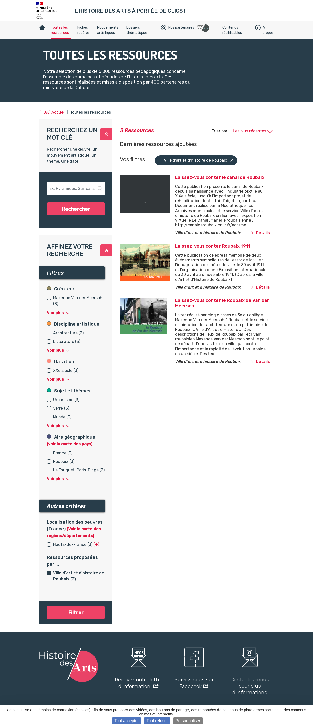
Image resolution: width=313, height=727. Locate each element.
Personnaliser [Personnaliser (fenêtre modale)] (188, 721)
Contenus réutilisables (232, 30)
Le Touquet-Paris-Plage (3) (79, 470)
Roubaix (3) (63, 461)
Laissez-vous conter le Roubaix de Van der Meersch (222, 303)
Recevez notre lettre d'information (138, 682)
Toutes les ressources (60, 30)
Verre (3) (61, 408)
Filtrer (76, 613)
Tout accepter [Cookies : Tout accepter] (126, 721)
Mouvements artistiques (107, 30)
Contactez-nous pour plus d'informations (249, 685)
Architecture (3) (68, 333)
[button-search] (76, 188)
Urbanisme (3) (66, 399)
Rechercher (75, 209)
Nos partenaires (177, 27)
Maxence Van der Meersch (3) (77, 300)
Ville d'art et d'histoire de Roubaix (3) (78, 576)
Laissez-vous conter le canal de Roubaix (219, 177)
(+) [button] (96, 544)
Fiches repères (83, 30)
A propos (264, 30)
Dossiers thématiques (137, 30)
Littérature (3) (66, 341)
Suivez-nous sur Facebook (194, 682)
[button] (106, 134)
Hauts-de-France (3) (72, 544)
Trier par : (221, 131)
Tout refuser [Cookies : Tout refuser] (157, 721)
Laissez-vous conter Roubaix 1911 (213, 246)
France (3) (62, 453)
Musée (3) (62, 416)
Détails (260, 232)
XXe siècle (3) (65, 370)
